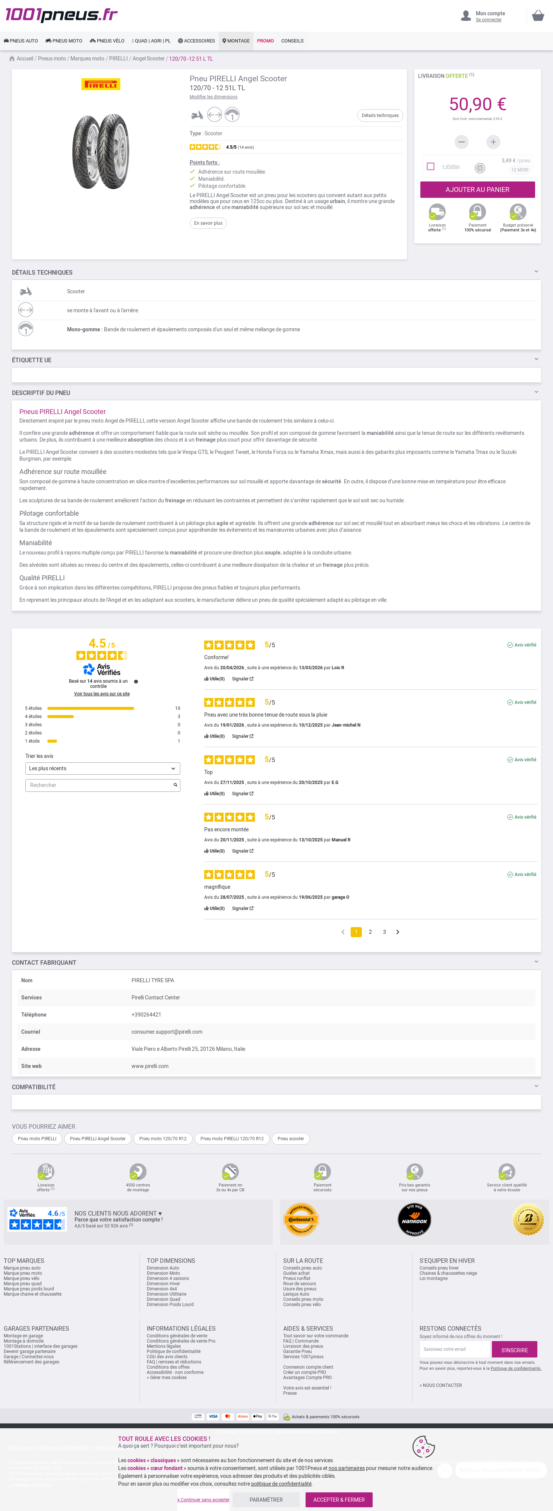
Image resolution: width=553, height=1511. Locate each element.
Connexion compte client (308, 1367)
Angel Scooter (149, 58)
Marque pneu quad (23, 1283)
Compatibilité (34, 1087)
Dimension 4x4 (162, 1289)
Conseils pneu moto (303, 1299)
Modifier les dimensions (213, 96)
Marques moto (87, 58)
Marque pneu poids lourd (29, 1289)
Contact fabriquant (44, 962)
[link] (21, 41)
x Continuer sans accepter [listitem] (203, 1499)
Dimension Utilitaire (166, 1294)
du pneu (41, 392)
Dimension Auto (163, 1268)
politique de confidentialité (281, 1484)
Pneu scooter (291, 1138)
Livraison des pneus (303, 1346)
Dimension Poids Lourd (170, 1304)
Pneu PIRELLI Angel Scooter (98, 1138)
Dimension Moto (163, 1273)
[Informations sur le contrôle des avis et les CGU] (136, 682)
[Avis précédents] (343, 931)
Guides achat (296, 1273)
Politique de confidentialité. (516, 1368)
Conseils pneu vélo (302, 1304)
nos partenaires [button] (347, 1468)
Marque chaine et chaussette (32, 1294)
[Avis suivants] (398, 932)
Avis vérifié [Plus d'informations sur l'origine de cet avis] (525, 645)
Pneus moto (52, 58)
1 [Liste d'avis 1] (356, 932)
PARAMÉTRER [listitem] (266, 1500)
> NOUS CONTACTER (441, 1385)
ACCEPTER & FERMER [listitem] (339, 1500)
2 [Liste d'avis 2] (370, 932)
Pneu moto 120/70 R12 (163, 1138)
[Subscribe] (514, 1349)
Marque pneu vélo (22, 1278)
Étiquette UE (31, 360)
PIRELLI (118, 58)
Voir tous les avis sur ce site (102, 693)
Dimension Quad (163, 1299)
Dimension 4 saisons (168, 1278)
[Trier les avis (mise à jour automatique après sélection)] (102, 768)
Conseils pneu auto (302, 1268)
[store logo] (62, 15)
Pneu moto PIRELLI (37, 1138)
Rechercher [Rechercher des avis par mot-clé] (99, 785)
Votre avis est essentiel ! (307, 1388)
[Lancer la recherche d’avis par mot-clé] (175, 785)
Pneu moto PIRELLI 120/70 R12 (232, 1138)
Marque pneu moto (23, 1273)
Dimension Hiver (163, 1283)
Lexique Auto (296, 1294)
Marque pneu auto (22, 1268)
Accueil (25, 58)
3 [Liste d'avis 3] (384, 932)
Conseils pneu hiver (439, 1268)
